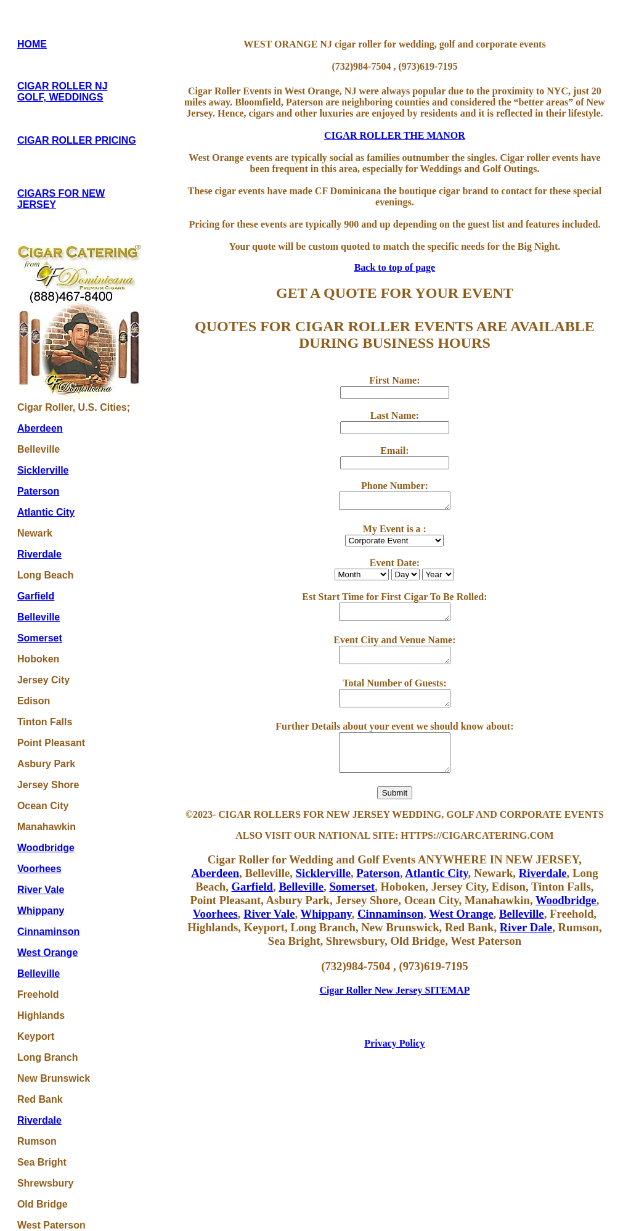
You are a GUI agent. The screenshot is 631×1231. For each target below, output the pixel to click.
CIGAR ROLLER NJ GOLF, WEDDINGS (62, 91)
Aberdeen (40, 428)
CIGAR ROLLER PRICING (76, 140)
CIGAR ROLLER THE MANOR (394, 135)
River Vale (41, 889)
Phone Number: (394, 485)
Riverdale (39, 554)
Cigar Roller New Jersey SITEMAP (395, 990)
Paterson (38, 491)
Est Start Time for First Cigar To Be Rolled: (394, 596)
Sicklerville (43, 470)
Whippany (40, 910)
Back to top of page (395, 267)
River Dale (526, 927)
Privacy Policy (394, 1043)
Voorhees (39, 868)
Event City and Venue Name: (394, 640)
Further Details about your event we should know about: (394, 726)
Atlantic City (46, 512)
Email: (394, 450)
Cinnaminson (48, 931)
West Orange (47, 952)
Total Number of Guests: (394, 683)
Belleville (38, 617)
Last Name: (395, 415)
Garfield (35, 596)
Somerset (39, 638)
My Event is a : (394, 529)
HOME (32, 44)
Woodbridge (46, 847)
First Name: (394, 380)
